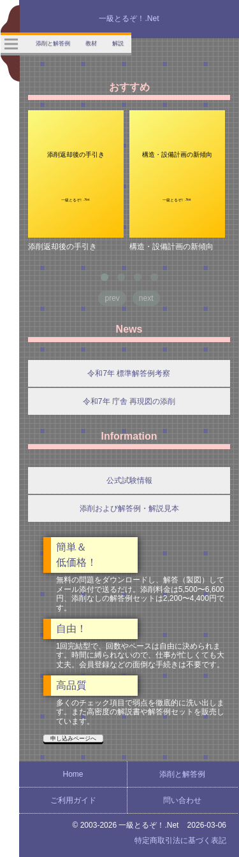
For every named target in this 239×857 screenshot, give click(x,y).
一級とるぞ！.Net (129, 18)
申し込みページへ (73, 738)
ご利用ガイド (73, 800)
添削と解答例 (182, 774)
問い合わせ (182, 800)
